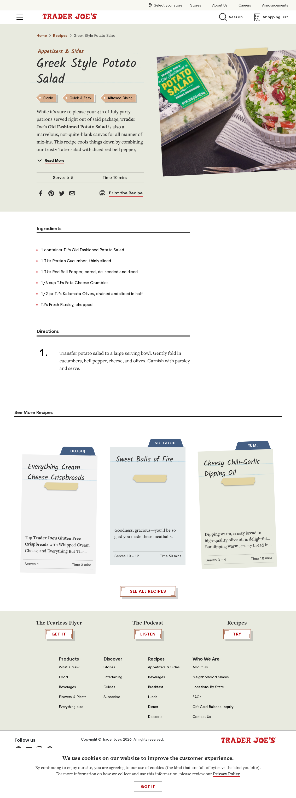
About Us (220, 5)
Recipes (60, 35)
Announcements (275, 5)
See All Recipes (148, 676)
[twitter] (61, 220)
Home (42, 35)
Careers (245, 5)
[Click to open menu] (20, 17)
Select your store (168, 5)
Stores (195, 5)
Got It (148, 786)
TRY (237, 719)
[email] (72, 220)
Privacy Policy (226, 774)
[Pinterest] (51, 220)
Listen (148, 719)
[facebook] (41, 220)
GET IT (59, 719)
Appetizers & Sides (61, 51)
